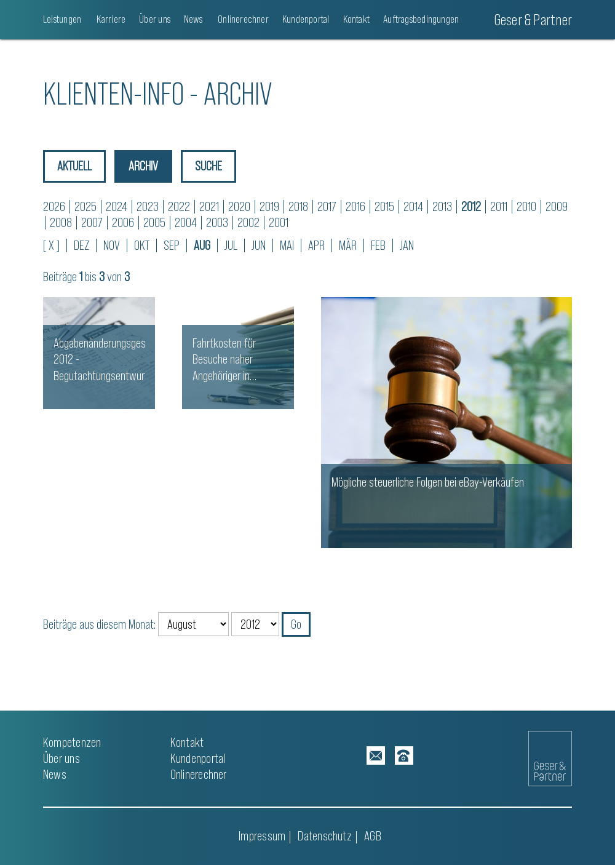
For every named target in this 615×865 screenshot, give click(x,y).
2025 (85, 206)
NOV (111, 245)
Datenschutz (324, 835)
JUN (259, 245)
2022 (179, 206)
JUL (230, 245)
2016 (355, 206)
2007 (92, 222)
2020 (239, 206)
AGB (372, 835)
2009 (557, 206)
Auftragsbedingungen (421, 19)
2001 (278, 222)
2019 (269, 206)
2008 (61, 222)
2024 (116, 206)
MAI (287, 245)
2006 (123, 222)
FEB (378, 245)
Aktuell (74, 165)
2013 (442, 206)
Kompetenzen (72, 742)
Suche (208, 165)
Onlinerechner (242, 19)
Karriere (110, 19)
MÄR (348, 245)
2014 (413, 206)
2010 (526, 206)
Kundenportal (306, 19)
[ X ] (51, 245)
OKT (141, 245)
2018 (298, 206)
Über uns (154, 19)
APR (316, 245)
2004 (186, 222)
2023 (148, 206)
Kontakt (356, 19)
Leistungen (62, 19)
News (193, 19)
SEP (172, 245)
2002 (248, 222)
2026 (54, 206)
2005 (154, 222)
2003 (217, 222)
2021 (209, 206)
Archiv (143, 165)
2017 (326, 206)
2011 (498, 206)
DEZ (81, 245)
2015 (384, 206)
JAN (407, 245)
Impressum (262, 835)
